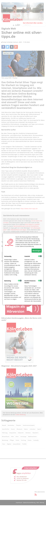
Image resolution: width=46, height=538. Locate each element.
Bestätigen (37, 250)
